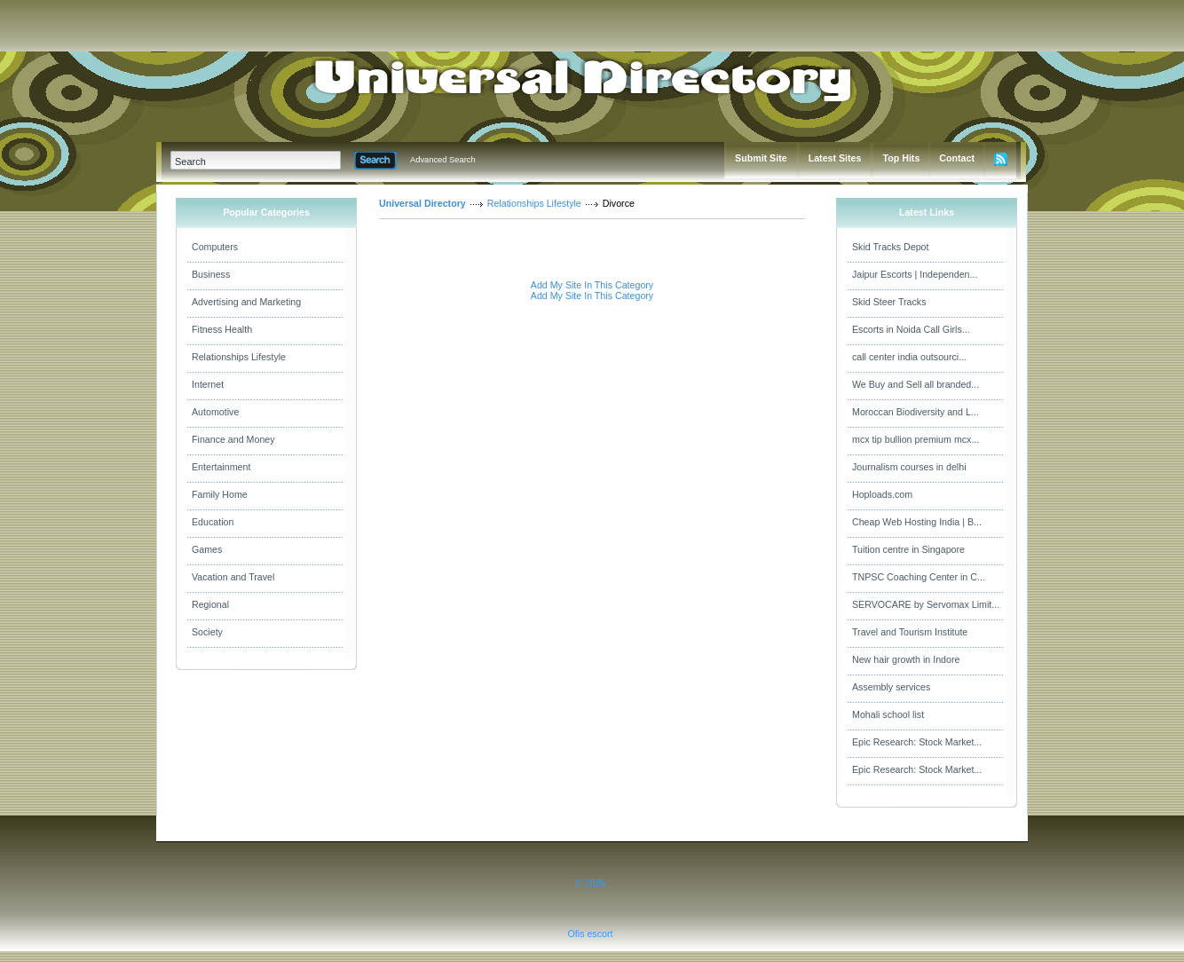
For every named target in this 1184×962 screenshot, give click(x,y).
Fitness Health (222, 329)
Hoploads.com (882, 494)
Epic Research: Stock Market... (917, 742)
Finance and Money (233, 439)
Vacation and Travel (233, 577)
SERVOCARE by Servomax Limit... (925, 604)
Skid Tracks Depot (890, 246)
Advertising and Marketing (246, 301)
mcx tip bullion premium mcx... (915, 439)
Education (212, 521)
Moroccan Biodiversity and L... (915, 411)
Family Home (220, 494)
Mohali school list (888, 714)
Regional (210, 604)
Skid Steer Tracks (889, 301)
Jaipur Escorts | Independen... (914, 274)
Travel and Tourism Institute (909, 632)
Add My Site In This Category (592, 285)
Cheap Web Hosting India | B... (917, 521)
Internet (208, 384)
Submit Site (761, 158)
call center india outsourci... (909, 356)
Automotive (215, 411)
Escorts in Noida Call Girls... (911, 329)
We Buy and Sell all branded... (915, 384)
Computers (215, 246)
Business (211, 274)
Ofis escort (590, 933)
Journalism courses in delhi (909, 466)
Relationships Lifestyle (239, 356)
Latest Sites (835, 158)
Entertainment (221, 466)
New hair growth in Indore (905, 659)
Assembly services (891, 687)
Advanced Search (443, 159)
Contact (957, 158)
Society (207, 632)
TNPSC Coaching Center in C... (918, 577)
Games (207, 549)
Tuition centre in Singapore (908, 549)
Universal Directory (422, 203)
